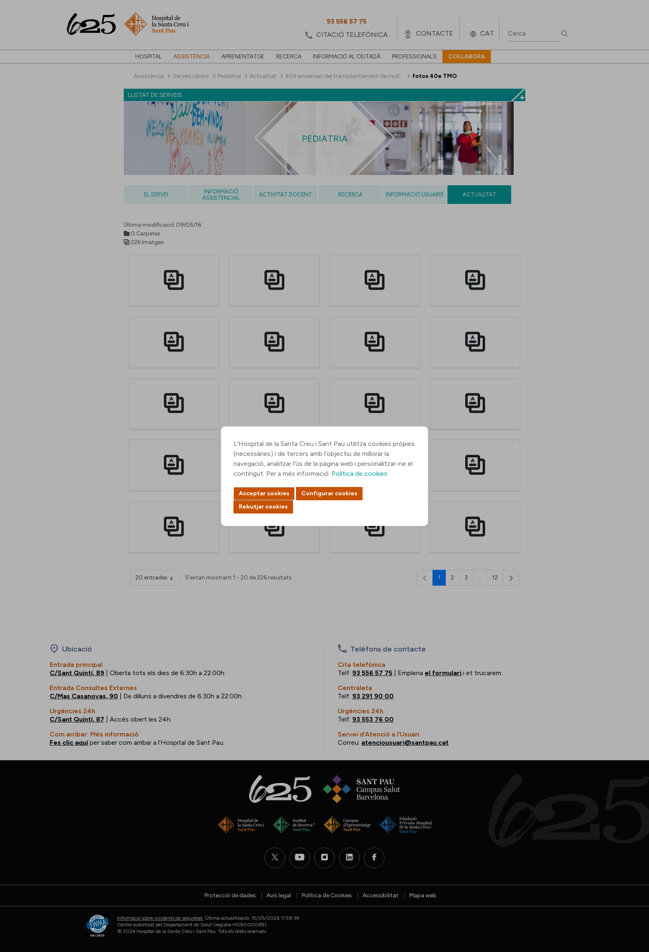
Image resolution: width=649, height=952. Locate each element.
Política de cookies (359, 473)
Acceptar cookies (264, 493)
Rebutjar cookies (263, 506)
